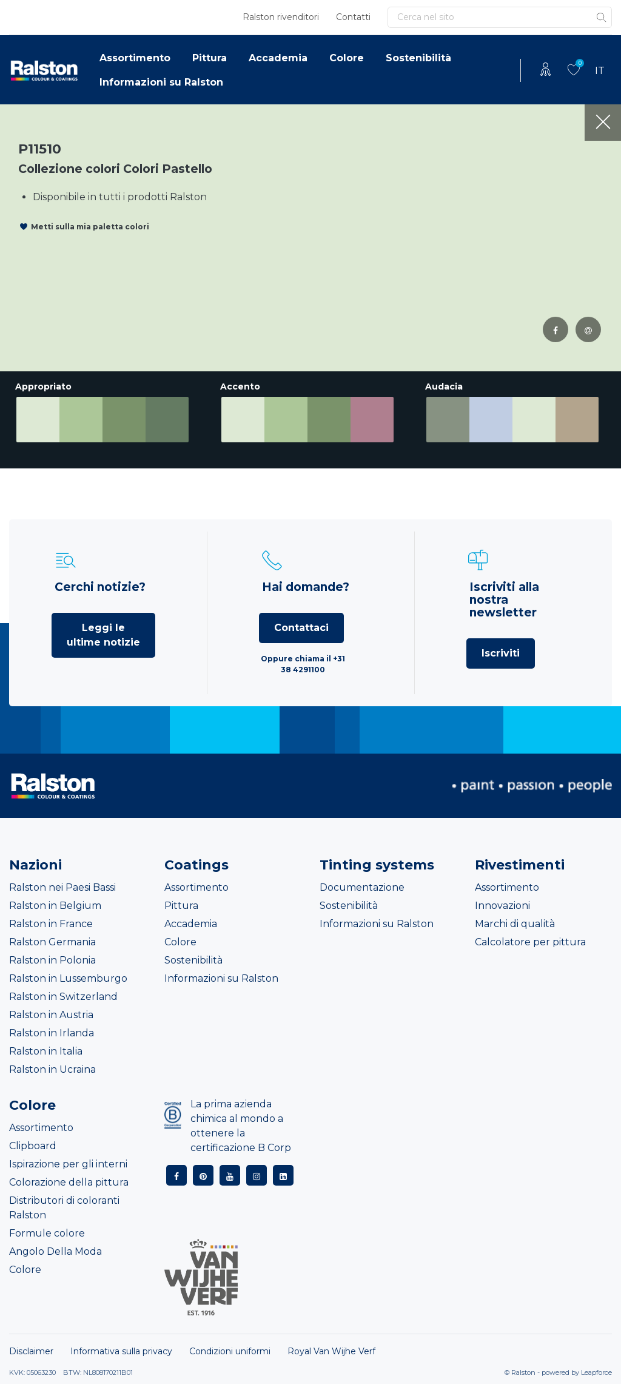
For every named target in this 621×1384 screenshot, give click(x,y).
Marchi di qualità (515, 924)
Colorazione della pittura (69, 1182)
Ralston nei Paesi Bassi (62, 887)
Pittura (209, 58)
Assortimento (134, 58)
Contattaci (301, 627)
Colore (346, 58)
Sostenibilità (418, 58)
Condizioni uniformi (229, 1351)
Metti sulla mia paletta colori (90, 226)
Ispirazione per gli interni (68, 1164)
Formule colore (47, 1233)
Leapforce (596, 1372)
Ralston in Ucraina (52, 1069)
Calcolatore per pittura (530, 942)
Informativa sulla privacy (121, 1351)
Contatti (353, 17)
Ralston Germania (52, 942)
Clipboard (32, 1146)
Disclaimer (31, 1351)
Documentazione (362, 887)
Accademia (278, 58)
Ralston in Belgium (55, 905)
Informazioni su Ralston (161, 82)
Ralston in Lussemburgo (68, 978)
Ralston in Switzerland (63, 996)
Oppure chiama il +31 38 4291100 (303, 664)
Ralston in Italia (45, 1051)
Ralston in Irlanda (51, 1033)
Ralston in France (51, 924)
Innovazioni (502, 905)
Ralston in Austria (51, 1015)
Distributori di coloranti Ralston (64, 1208)
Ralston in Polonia (52, 960)
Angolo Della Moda (55, 1251)
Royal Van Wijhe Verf (331, 1351)
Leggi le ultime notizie (103, 635)
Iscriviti (501, 653)
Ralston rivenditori (281, 17)
